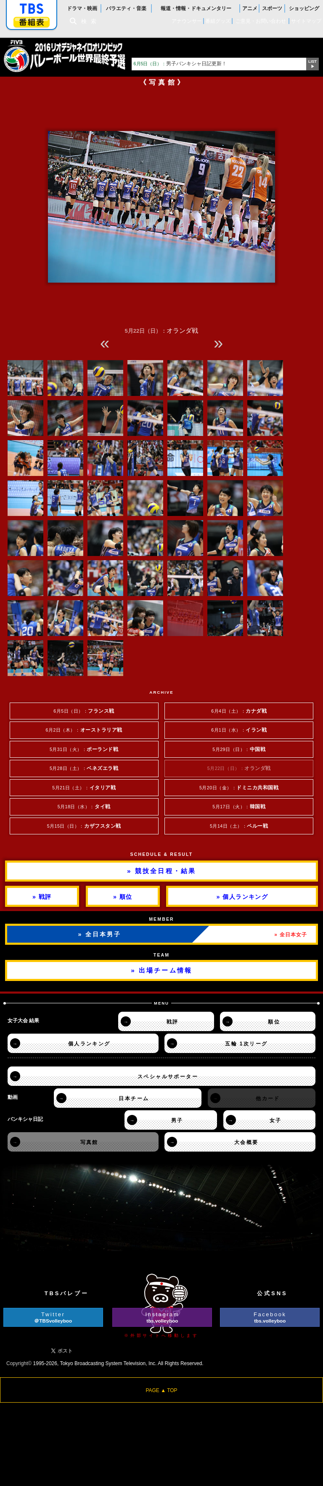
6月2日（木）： (84, 729)
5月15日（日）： (84, 826)
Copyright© (19, 1363)
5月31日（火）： (84, 749)
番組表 (31, 22)
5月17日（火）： (238, 806)
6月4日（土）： (239, 711)
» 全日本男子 (99, 934)
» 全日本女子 (290, 935)
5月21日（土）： (84, 787)
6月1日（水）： (239, 729)
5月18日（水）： (84, 806)
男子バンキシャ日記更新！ (180, 64)
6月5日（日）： (83, 711)
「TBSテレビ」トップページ (31, 8)
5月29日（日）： (238, 749)
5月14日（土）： (239, 826)
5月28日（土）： (84, 768)
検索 (91, 21)
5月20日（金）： (239, 787)
